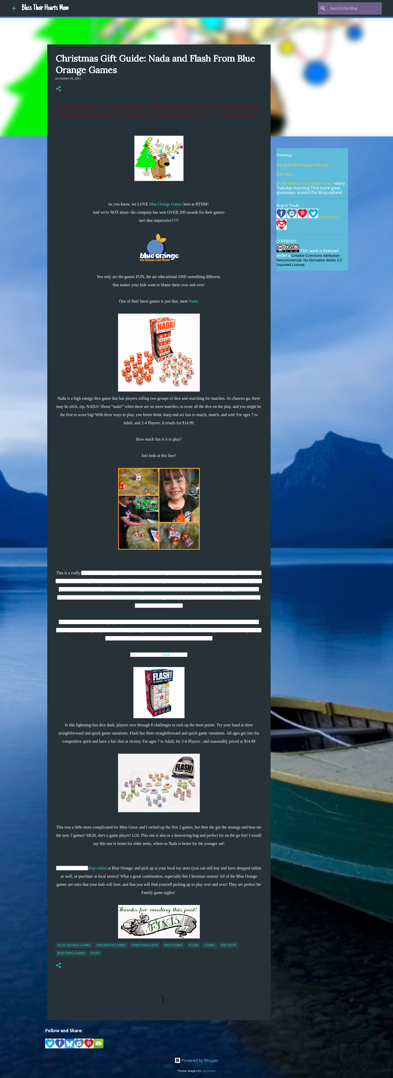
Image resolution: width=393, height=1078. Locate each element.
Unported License (290, 265)
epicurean (209, 1070)
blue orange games (73, 945)
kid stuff (228, 945)
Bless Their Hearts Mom (44, 8)
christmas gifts (144, 945)
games (209, 945)
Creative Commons (307, 256)
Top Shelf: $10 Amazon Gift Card (302, 165)
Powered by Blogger (196, 1060)
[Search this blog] (355, 8)
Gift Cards (284, 174)
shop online (97, 868)
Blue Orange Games (165, 204)
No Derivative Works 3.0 (322, 260)
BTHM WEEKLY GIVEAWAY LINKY (305, 183)
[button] (58, 89)
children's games (111, 945)
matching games (71, 953)
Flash (165, 654)
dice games (173, 945)
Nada (193, 301)
